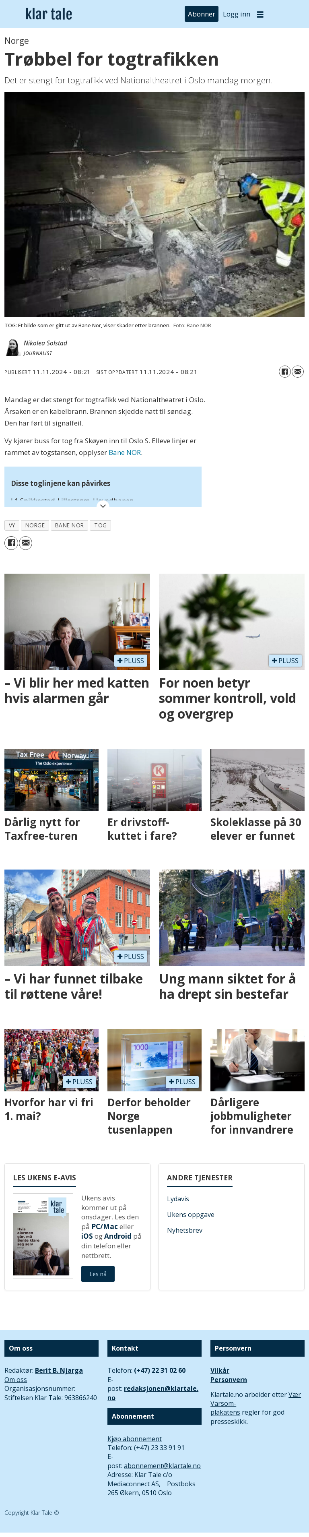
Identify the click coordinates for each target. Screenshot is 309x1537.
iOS (87, 1236)
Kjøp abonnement (134, 1438)
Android (118, 1236)
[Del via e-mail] (298, 372)
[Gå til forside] (49, 14)
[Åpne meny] (260, 14)
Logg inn (236, 14)
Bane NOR (125, 452)
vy (12, 525)
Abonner (201, 14)
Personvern (228, 1379)
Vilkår (219, 1370)
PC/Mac (104, 1226)
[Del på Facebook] (285, 372)
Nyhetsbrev (184, 1230)
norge (35, 525)
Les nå (98, 1274)
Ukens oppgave (190, 1214)
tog (100, 525)
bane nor (69, 525)
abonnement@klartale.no (162, 1465)
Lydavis (178, 1198)
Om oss (15, 1379)
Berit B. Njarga (59, 1370)
